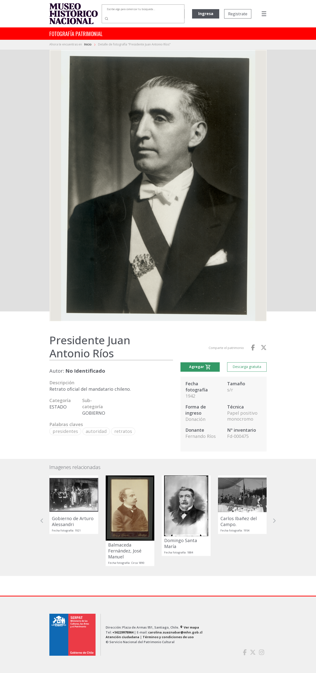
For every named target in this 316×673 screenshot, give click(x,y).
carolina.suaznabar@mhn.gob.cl (175, 632)
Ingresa (205, 13)
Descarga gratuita (247, 366)
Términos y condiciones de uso (168, 637)
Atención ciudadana (122, 637)
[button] (42, 520)
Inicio (88, 44)
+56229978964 (122, 632)
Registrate (237, 14)
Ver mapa (189, 627)
